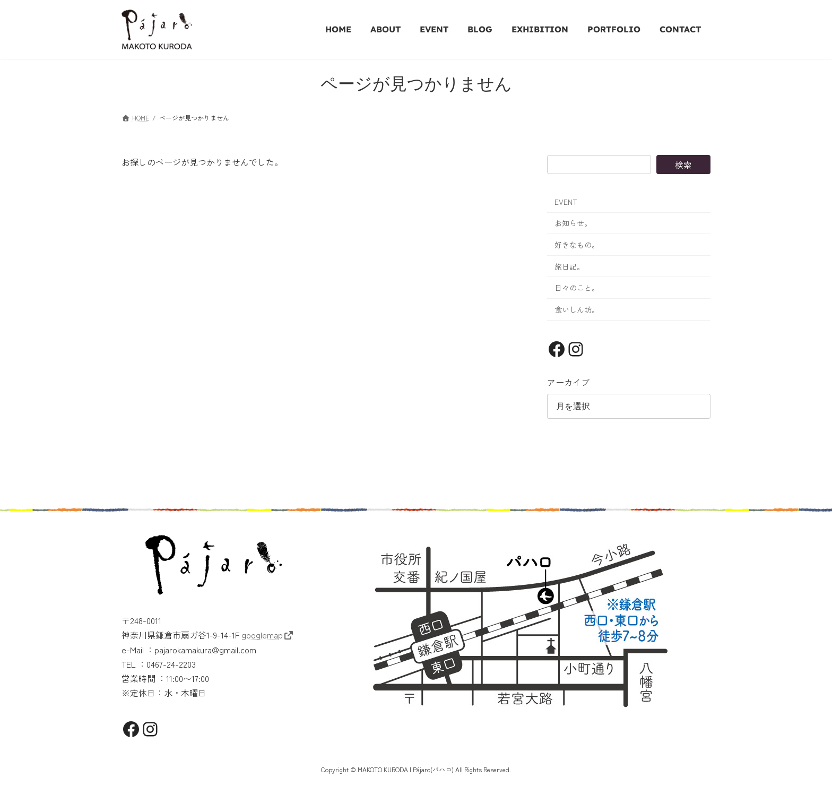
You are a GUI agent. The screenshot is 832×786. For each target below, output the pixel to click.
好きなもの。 (576, 244)
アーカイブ (568, 382)
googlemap (262, 633)
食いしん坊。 (576, 309)
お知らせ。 (573, 223)
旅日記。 (569, 266)
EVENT (565, 201)
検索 (683, 164)
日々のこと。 (576, 287)
